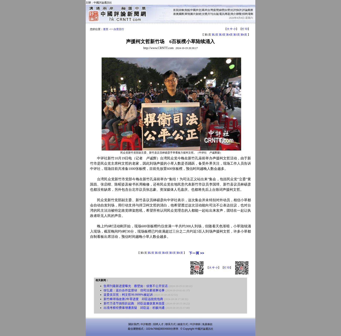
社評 (233, 10)
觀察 (250, 10)
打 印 (245, 28)
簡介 (233, 13)
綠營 (221, 10)
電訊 (221, 13)
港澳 (175, 13)
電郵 (250, 13)
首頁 (175, 10)
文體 (204, 13)
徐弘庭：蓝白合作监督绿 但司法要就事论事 (134, 290)
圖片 (193, 13)
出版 (216, 13)
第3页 (222, 34)
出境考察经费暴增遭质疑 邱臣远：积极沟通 (134, 307)
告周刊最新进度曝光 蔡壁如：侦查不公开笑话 (136, 286)
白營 (227, 10)
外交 (198, 10)
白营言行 (119, 29)
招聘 (244, 13)
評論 (244, 10)
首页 (105, 29)
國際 (181, 13)
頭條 (181, 10)
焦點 (187, 10)
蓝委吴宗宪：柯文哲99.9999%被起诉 (128, 294)
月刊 (210, 13)
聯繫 (239, 13)
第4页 (229, 34)
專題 (227, 13)
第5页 (236, 34)
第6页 (243, 34)
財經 (198, 13)
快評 (239, 10)
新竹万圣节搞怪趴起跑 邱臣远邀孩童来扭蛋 (134, 303)
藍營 (216, 10)
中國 (193, 10)
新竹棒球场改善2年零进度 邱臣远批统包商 (133, 299)
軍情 (187, 13)
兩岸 (204, 10)
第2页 (215, 34)
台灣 (210, 10)
